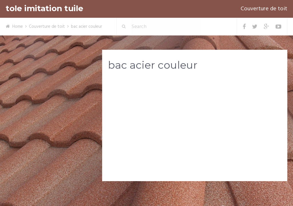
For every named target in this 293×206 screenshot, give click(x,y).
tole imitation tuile (44, 8)
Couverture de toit (264, 8)
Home (17, 26)
